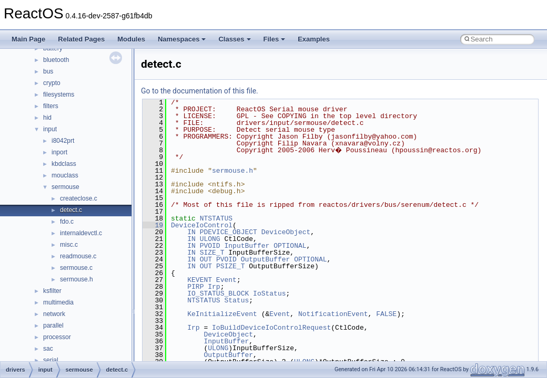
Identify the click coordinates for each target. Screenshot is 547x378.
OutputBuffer (265, 259)
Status (236, 300)
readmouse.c (78, 256)
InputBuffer (246, 245)
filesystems (58, 94)
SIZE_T (212, 252)
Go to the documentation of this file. (199, 91)
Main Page (28, 39)
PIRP (195, 286)
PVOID (210, 245)
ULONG (210, 239)
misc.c (69, 244)
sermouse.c (76, 267)
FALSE (386, 314)
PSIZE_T (230, 266)
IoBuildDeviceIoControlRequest (271, 327)
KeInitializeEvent (222, 314)
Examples (314, 39)
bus (48, 71)
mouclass (65, 175)
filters (50, 106)
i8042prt (63, 140)
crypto (51, 83)
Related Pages (81, 39)
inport (59, 152)
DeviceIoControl (201, 225)
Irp (214, 286)
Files (275, 39)
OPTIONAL (290, 245)
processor (57, 337)
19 (153, 225)
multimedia (58, 302)
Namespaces (182, 39)
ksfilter (52, 291)
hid (47, 117)
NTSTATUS (216, 218)
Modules (131, 39)
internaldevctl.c (81, 233)
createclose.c (78, 198)
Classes (234, 39)
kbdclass (64, 163)
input (50, 129)
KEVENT (199, 280)
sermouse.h (76, 279)
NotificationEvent (333, 314)
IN (191, 232)
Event (226, 280)
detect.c (71, 210)
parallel (53, 325)
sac (48, 348)
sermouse (65, 187)
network (54, 314)
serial (50, 360)
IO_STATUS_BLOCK (218, 293)
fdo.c (67, 221)
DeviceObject (286, 232)
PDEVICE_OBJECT (228, 232)
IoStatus (269, 293)
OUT (206, 259)
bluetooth (56, 60)
